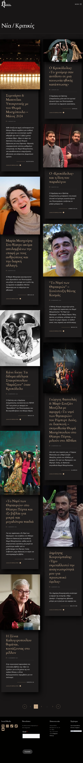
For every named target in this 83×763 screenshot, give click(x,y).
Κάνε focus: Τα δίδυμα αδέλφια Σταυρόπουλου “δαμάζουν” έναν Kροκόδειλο (18, 380)
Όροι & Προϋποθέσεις (75, 725)
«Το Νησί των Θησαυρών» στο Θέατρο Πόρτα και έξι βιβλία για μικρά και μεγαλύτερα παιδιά (20, 511)
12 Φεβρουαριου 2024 (56, 445)
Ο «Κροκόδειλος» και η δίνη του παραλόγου (61, 177)
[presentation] (36, 743)
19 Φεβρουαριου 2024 (13, 393)
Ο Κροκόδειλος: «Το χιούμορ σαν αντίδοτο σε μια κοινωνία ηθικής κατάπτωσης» (61, 76)
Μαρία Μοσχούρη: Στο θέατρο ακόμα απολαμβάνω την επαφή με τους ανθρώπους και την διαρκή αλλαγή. (19, 253)
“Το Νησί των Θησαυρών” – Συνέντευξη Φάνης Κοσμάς (62, 288)
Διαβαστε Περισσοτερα (12, 165)
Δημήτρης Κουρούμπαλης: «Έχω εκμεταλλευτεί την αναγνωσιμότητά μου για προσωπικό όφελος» (62, 567)
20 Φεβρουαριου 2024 (56, 300)
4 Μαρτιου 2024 (11, 270)
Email (25, 732)
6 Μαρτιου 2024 (55, 187)
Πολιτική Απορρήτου (75, 727)
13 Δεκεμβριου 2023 (13, 657)
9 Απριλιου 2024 (12, 121)
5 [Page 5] (52, 706)
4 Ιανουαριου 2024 (55, 586)
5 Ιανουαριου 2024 (12, 526)
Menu (78, 4)
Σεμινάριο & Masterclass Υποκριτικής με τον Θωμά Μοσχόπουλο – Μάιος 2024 (17, 105)
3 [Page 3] (41, 706)
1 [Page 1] (30, 706)
